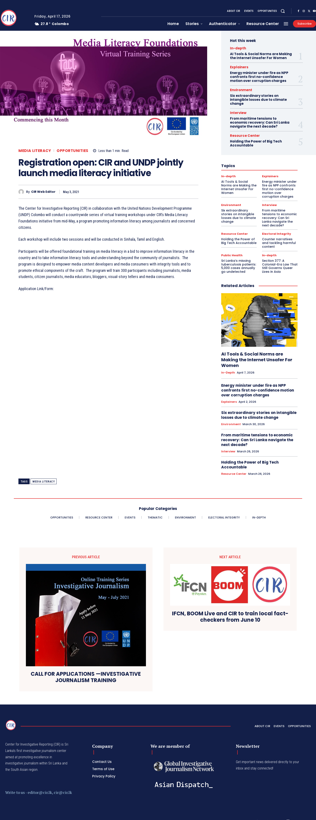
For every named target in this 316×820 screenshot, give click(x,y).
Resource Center (245, 135)
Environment (241, 90)
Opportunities (72, 151)
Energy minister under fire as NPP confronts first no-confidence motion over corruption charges (259, 76)
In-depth (238, 48)
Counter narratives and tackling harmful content (279, 243)
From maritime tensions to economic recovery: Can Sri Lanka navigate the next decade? (259, 122)
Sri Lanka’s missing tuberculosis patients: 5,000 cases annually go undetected (238, 266)
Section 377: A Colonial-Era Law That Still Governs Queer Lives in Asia (280, 266)
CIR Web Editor (43, 192)
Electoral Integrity (276, 233)
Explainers (239, 67)
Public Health (231, 255)
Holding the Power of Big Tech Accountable (256, 143)
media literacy (43, 481)
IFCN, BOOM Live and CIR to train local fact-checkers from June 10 (230, 616)
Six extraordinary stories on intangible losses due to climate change (258, 99)
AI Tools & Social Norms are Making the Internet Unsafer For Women (261, 56)
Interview (238, 112)
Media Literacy (34, 151)
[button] (282, 11)
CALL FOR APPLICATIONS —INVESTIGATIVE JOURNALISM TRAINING (86, 677)
